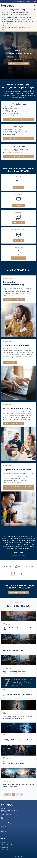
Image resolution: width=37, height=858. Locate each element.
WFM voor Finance (6, 842)
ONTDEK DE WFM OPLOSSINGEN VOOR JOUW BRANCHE (18, 487)
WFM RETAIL (18, 187)
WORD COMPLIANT (10, 362)
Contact (28, 1)
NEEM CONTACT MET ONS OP (18, 592)
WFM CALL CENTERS (18, 258)
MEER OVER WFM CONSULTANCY (18, 156)
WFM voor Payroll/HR (6, 844)
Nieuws (3, 829)
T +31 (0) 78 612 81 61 (6, 814)
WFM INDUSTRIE (18, 205)
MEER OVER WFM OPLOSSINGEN (18, 119)
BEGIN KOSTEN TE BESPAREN (13, 423)
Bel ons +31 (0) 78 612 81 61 (19, 1)
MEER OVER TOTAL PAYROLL (18, 138)
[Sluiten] (35, 10)
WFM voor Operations (7, 849)
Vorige (7, 794)
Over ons (3, 826)
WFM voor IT (4, 847)
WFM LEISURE (18, 240)
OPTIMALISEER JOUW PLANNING (14, 299)
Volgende (29, 794)
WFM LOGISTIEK (18, 222)
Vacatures (4, 831)
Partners (3, 834)
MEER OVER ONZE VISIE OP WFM (18, 63)
